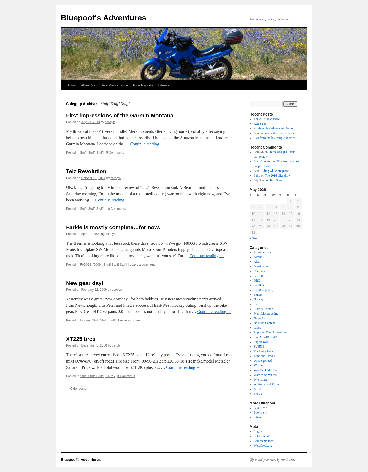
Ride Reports (143, 85)
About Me (88, 85)
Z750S (258, 394)
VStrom (259, 365)
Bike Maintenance (114, 85)
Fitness (163, 85)
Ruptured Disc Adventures (270, 332)
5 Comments (115, 153)
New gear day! (84, 283)
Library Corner (263, 309)
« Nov (253, 238)
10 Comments (116, 209)
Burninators (261, 266)
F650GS (259, 285)
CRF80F (259, 276)
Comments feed (264, 441)
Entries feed (261, 436)
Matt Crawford (263, 161)
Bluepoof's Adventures (103, 17)
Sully (257, 175)
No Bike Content (264, 323)
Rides (257, 328)
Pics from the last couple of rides (274, 138)
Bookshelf (260, 412)
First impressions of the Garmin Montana (120, 115)
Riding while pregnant (275, 171)
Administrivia (262, 252)
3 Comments (126, 376)
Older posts (76, 389)
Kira (256, 304)
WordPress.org (263, 445)
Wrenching (261, 379)
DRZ (257, 280)
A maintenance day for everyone (274, 133)
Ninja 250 (260, 318)
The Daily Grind (264, 351)
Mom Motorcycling (266, 313)
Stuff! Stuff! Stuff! (92, 153)
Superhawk (261, 342)
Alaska (258, 257)
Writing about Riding (267, 384)
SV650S (259, 346)
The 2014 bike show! (267, 119)
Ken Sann (260, 123)
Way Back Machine (266, 370)
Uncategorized (263, 361)
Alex (257, 262)
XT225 (110, 376)
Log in (258, 431)
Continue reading (147, 144)
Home (71, 85)
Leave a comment (142, 264)
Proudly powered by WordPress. (275, 460)
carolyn (110, 122)
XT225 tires (80, 339)
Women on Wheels (266, 375)
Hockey (85, 320)
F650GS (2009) (91, 264)
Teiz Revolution (86, 171)
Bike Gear (260, 408)
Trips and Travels (265, 356)
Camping (259, 271)
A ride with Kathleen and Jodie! (274, 128)
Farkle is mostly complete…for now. (113, 227)
